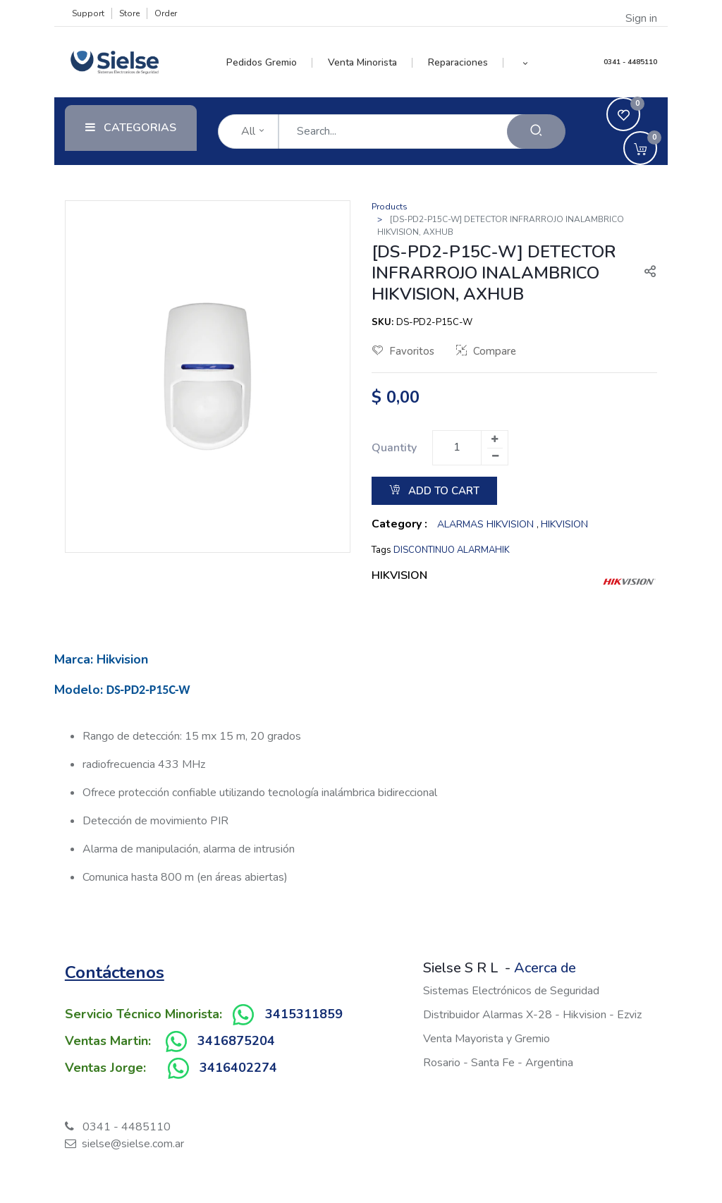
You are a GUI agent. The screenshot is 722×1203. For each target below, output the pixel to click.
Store (129, 13)
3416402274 (238, 1067)
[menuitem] (269, 63)
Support (88, 13)
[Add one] (494, 439)
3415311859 (304, 1014)
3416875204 (236, 1040)
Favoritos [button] (403, 351)
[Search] (536, 131)
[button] (524, 63)
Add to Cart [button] (434, 491)
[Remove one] (495, 456)
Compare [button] (486, 351)
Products (390, 206)
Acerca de (545, 967)
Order (165, 13)
